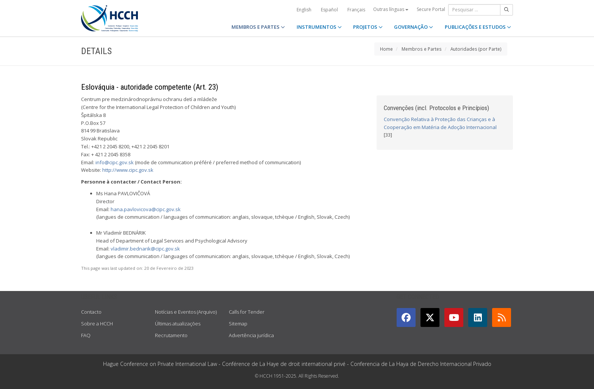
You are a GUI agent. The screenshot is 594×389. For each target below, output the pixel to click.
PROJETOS (368, 26)
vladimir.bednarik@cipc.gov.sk (145, 248)
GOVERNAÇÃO (413, 26)
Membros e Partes (422, 49)
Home (386, 49)
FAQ (86, 335)
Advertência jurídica (251, 335)
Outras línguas (390, 9)
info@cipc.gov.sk (114, 162)
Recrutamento (171, 335)
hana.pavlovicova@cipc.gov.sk (146, 209)
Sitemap (238, 323)
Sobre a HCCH (97, 323)
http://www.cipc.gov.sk (127, 169)
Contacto (91, 311)
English (304, 9)
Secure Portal (431, 9)
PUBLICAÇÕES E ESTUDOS (478, 26)
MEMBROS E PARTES (258, 26)
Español (329, 9)
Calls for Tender (246, 311)
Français (356, 9)
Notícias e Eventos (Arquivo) (186, 311)
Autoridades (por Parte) (476, 49)
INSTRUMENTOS (319, 26)
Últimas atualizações (177, 323)
